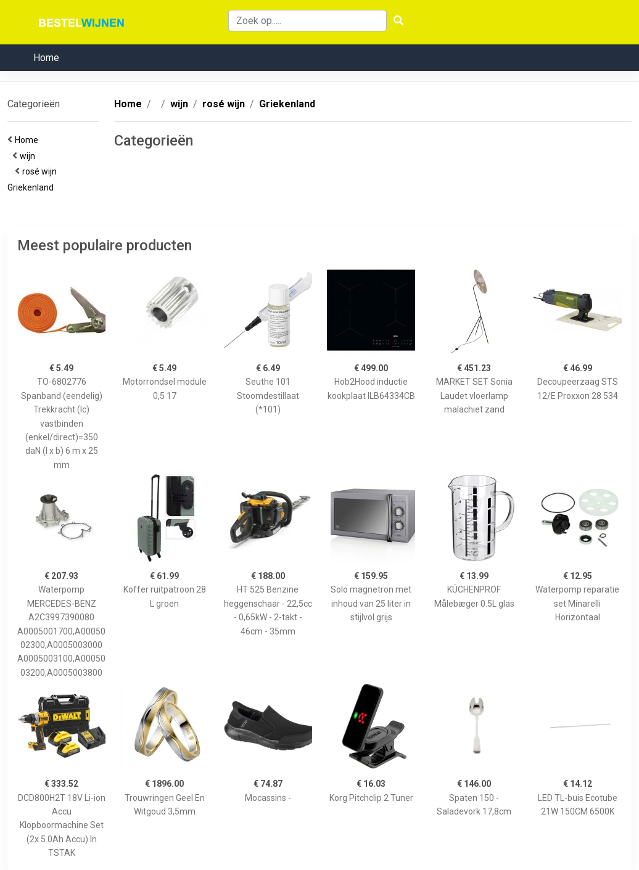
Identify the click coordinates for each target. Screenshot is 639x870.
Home (46, 58)
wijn (29, 156)
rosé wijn (41, 171)
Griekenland (32, 187)
